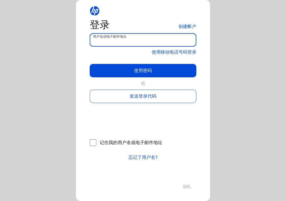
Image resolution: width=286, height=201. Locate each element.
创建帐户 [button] (187, 26)
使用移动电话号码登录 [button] (174, 52)
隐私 (187, 186)
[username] (143, 40)
